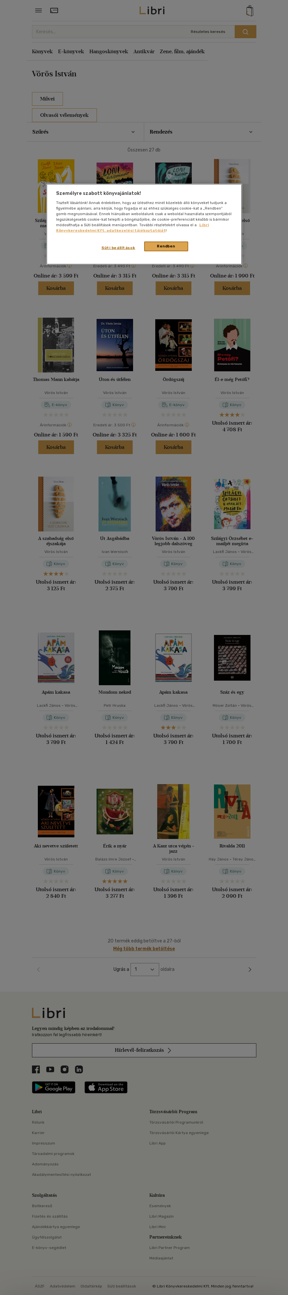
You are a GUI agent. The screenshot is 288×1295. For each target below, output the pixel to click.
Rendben (166, 246)
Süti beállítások (118, 247)
